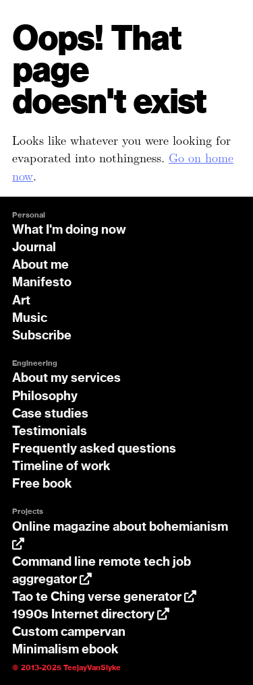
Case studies (50, 414)
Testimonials (49, 432)
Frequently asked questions (94, 449)
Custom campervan (68, 632)
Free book (42, 484)
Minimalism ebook (65, 650)
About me (40, 265)
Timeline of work (61, 467)
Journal (34, 248)
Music (29, 319)
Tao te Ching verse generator (104, 597)
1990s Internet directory (90, 615)
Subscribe (42, 336)
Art (21, 301)
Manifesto (42, 283)
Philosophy (45, 397)
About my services (66, 378)
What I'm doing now (69, 230)
